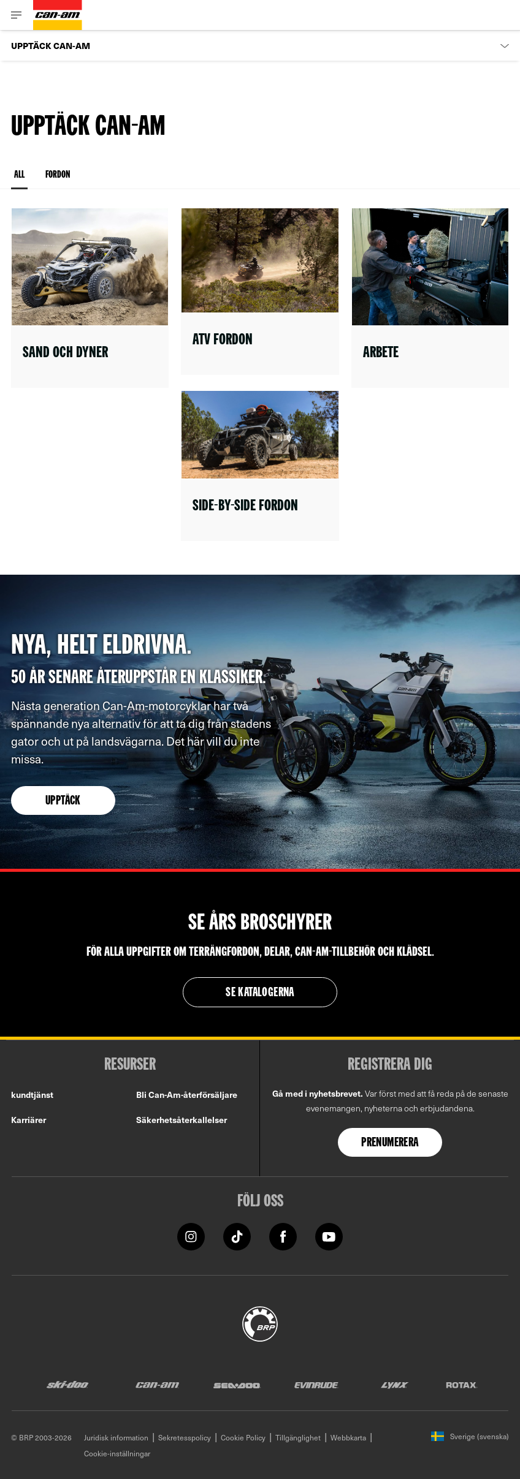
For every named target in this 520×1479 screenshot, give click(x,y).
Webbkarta (348, 1437)
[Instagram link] (191, 1235)
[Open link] (90, 298)
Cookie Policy (243, 1437)
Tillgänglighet (298, 1437)
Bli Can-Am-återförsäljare (186, 1094)
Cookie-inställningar (117, 1453)
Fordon (57, 175)
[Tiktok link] (237, 1235)
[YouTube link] (329, 1235)
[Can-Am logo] (57, 15)
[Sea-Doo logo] (237, 1384)
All (19, 179)
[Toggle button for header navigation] (16, 15)
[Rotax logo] (461, 1384)
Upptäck (63, 801)
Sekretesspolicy (184, 1437)
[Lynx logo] (395, 1384)
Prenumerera (389, 1143)
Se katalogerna (260, 993)
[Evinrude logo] (316, 1384)
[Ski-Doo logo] (67, 1384)
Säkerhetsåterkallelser (181, 1119)
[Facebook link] (283, 1235)
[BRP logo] (260, 1322)
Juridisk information (116, 1437)
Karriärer (28, 1119)
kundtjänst (32, 1094)
